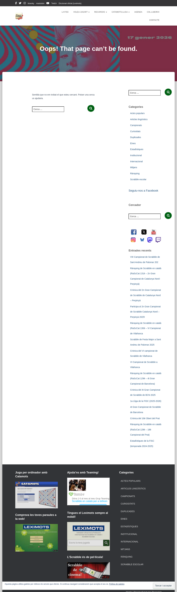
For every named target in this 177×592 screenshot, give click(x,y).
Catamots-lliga (121, 12)
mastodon (40, 3)
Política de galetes (116, 584)
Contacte (154, 20)
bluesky (31, 3)
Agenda (138, 12)
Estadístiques (136, 149)
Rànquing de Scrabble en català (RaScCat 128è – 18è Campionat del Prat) (145, 429)
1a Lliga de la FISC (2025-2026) (145, 401)
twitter (20, 3)
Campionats (136, 125)
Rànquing (134, 173)
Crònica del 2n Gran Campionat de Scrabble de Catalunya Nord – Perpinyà (145, 295)
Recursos (100, 12)
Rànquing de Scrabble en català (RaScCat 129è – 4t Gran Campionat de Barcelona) (145, 378)
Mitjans (133, 167)
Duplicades (135, 137)
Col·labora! (153, 12)
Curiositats (135, 131)
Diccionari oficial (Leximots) (70, 3)
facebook (16, 3)
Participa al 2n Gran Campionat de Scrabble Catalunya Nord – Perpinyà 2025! (145, 311)
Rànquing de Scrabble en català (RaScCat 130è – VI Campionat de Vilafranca (145, 328)
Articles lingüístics (138, 119)
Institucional (136, 155)
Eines (133, 143)
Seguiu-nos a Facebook (143, 190)
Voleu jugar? (81, 12)
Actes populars (137, 113)
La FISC (65, 12)
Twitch (54, 3)
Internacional (136, 161)
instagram (25, 3)
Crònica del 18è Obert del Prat (145, 418)
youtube (47, 3)
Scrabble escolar (138, 179)
